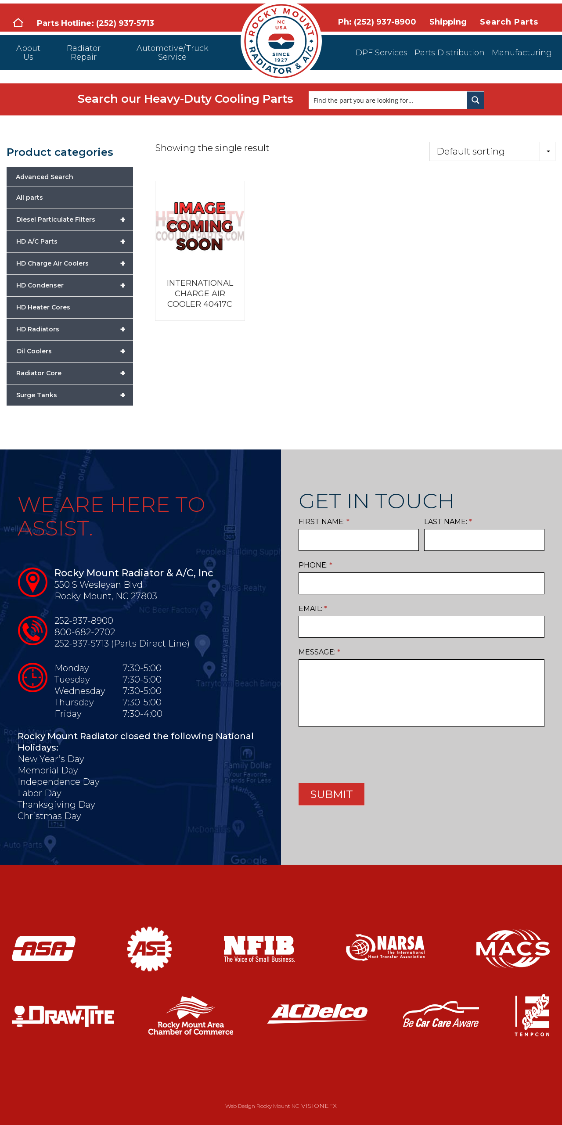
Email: (313, 608)
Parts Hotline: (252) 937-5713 (95, 23)
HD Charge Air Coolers (74, 263)
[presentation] (365, 753)
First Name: (324, 522)
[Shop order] (492, 151)
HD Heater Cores (43, 307)
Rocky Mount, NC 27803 (105, 596)
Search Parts (509, 22)
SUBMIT (331, 794)
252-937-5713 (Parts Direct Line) (122, 643)
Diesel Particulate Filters (74, 219)
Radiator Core (74, 373)
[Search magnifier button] (475, 100)
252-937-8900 (83, 620)
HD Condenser (74, 285)
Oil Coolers (74, 351)
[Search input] (388, 100)
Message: (319, 652)
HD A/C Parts (74, 241)
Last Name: (448, 522)
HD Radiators (74, 329)
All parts (29, 197)
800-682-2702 (84, 632)
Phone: (315, 565)
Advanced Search (44, 177)
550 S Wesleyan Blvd (98, 584)
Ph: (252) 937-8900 (377, 22)
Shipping (448, 22)
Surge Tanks (74, 395)
